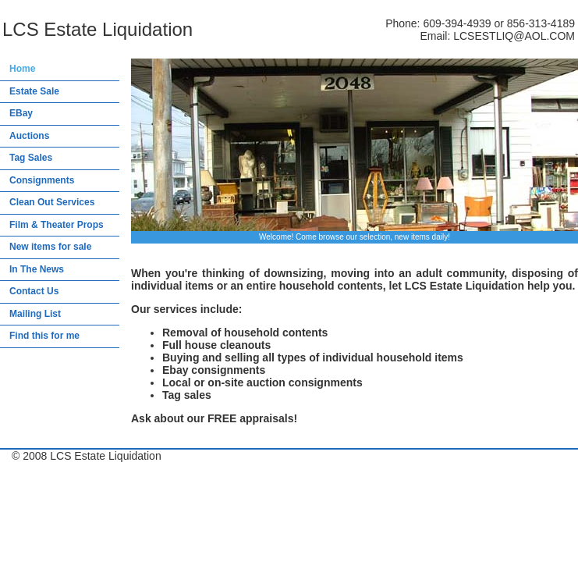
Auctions (29, 135)
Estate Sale (34, 91)
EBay (21, 113)
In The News (36, 269)
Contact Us (34, 291)
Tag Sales (30, 157)
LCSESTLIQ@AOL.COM (514, 36)
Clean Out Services (51, 202)
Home (22, 68)
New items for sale (50, 246)
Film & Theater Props (56, 224)
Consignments (41, 180)
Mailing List (35, 313)
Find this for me (44, 335)
